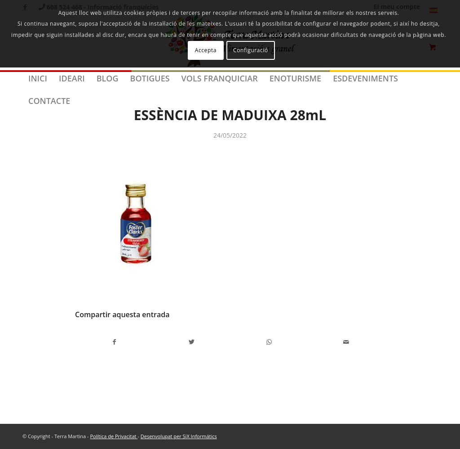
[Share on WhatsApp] (268, 341)
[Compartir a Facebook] (114, 341)
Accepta (206, 50)
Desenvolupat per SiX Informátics (179, 436)
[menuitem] (37, 78)
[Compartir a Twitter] (191, 341)
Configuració (250, 50)
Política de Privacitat (113, 436)
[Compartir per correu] (346, 341)
